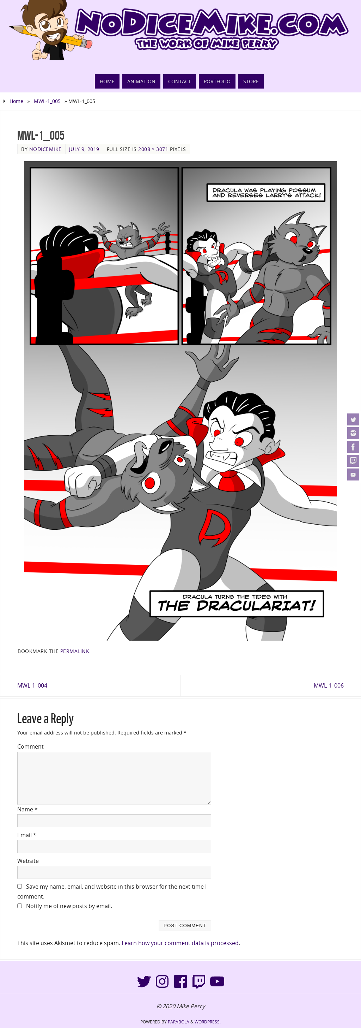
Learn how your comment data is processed (180, 943)
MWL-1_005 (47, 101)
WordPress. (208, 1022)
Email (26, 835)
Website (28, 861)
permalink (75, 651)
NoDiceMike (45, 149)
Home (16, 101)
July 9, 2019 (84, 149)
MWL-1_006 (329, 685)
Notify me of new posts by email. (69, 906)
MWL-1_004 (32, 685)
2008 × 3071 (153, 149)
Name (27, 809)
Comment (30, 746)
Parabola (178, 1022)
